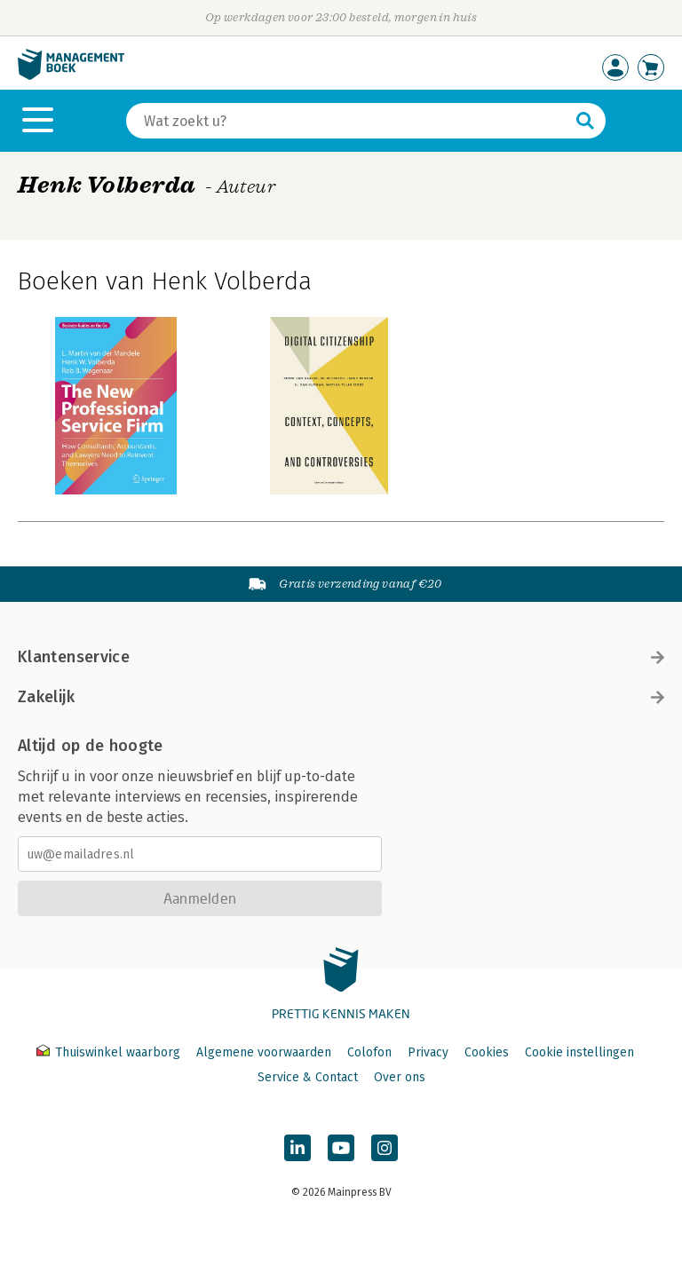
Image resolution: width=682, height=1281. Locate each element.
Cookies (486, 1052)
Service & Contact (308, 1077)
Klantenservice (341, 657)
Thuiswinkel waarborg (110, 1052)
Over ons (399, 1077)
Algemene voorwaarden (263, 1052)
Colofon (369, 1052)
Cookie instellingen (579, 1052)
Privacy (428, 1052)
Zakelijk (341, 697)
